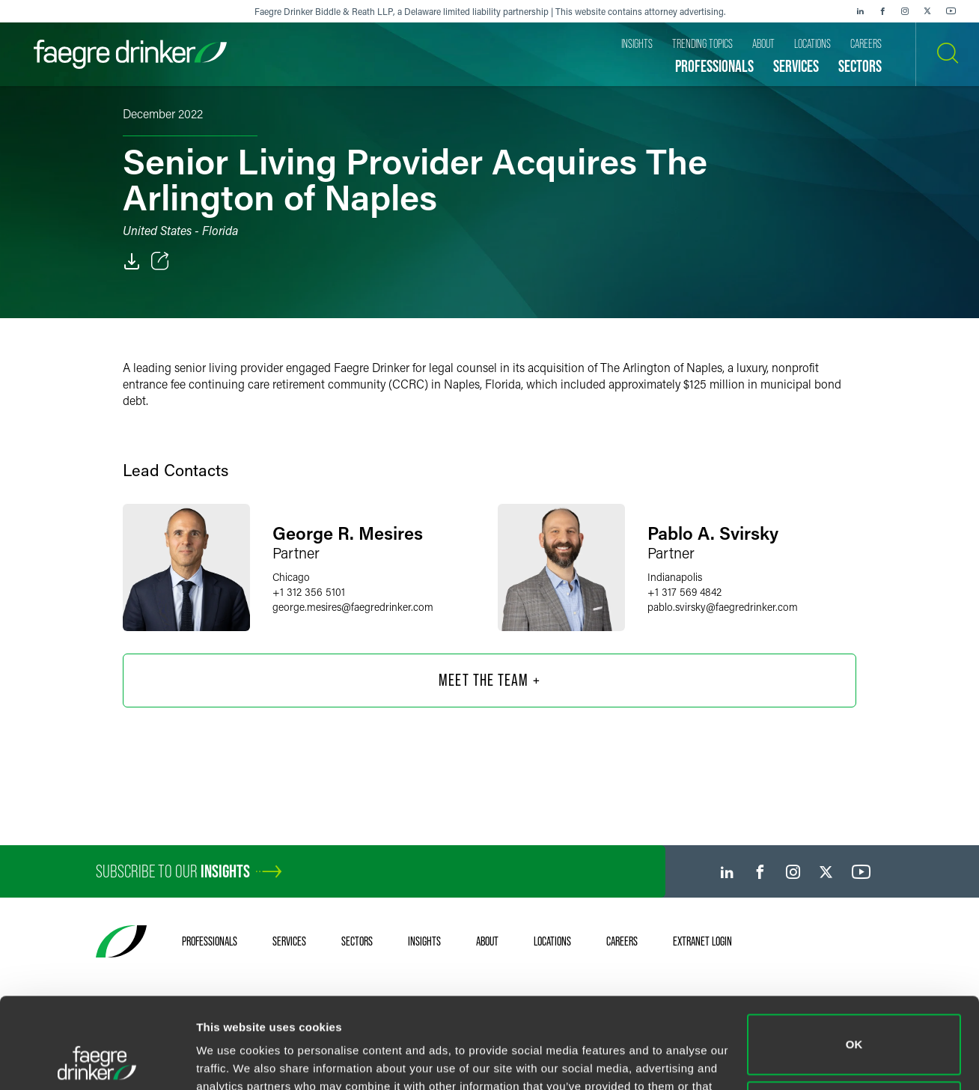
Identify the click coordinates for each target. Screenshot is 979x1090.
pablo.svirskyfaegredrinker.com (722, 607)
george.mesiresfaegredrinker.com (352, 607)
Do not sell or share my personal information (854, 1026)
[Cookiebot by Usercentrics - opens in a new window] (96, 1061)
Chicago (291, 577)
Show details (231, 1060)
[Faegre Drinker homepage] (130, 54)
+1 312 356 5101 (308, 592)
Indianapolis (674, 577)
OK (854, 959)
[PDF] (132, 261)
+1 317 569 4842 (684, 592)
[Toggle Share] (160, 261)
